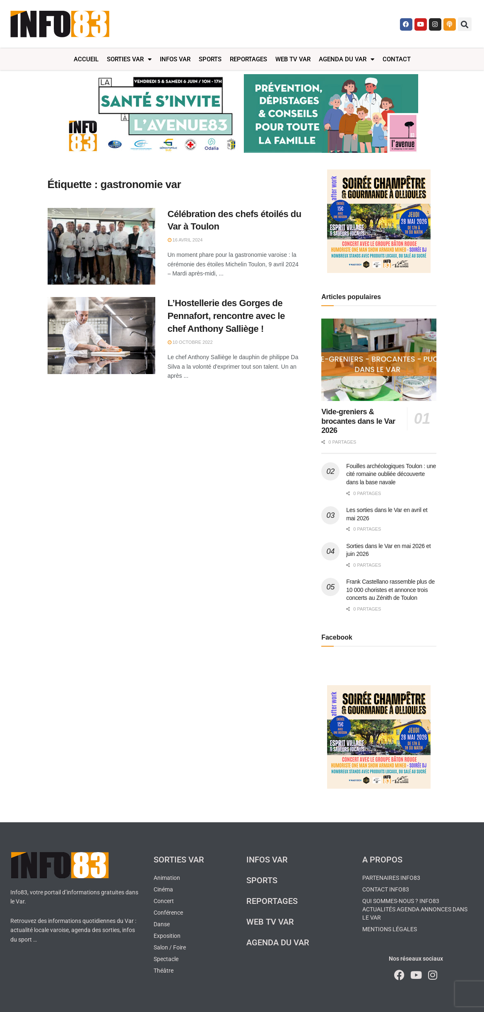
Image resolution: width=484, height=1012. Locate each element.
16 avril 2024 (185, 239)
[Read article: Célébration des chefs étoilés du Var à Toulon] (101, 246)
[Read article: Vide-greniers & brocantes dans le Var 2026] (378, 360)
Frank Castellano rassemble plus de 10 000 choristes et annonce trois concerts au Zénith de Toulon (390, 589)
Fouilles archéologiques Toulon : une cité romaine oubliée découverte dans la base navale (391, 474)
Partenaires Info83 (391, 877)
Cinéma (163, 889)
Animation (167, 877)
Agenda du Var (346, 59)
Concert (164, 901)
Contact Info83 (385, 889)
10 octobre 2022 (190, 342)
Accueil (86, 59)
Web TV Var (293, 59)
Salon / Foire (170, 947)
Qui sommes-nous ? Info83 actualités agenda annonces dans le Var (414, 909)
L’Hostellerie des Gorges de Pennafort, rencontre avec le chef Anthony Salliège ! (226, 316)
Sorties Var (129, 59)
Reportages (248, 59)
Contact (397, 59)
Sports (210, 59)
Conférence (168, 912)
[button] (465, 24)
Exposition (167, 935)
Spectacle (166, 959)
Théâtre (163, 970)
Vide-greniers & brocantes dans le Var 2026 (358, 421)
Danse (162, 924)
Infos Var (175, 59)
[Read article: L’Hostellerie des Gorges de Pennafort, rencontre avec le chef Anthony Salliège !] (101, 335)
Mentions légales (389, 929)
